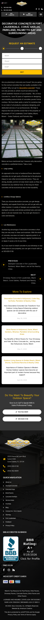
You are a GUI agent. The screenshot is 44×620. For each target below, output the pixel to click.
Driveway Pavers (10, 593)
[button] (41, 14)
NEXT (22, 72)
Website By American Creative (22, 608)
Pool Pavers (26, 591)
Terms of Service (26, 614)
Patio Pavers (35, 591)
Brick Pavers (32, 593)
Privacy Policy (12, 614)
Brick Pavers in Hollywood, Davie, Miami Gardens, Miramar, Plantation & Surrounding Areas (22, 331)
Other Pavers (22, 596)
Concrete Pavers (22, 593)
